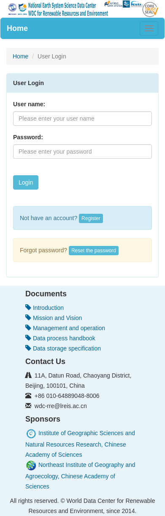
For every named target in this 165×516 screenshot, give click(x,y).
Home (17, 28)
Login (26, 182)
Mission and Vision (53, 318)
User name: (29, 104)
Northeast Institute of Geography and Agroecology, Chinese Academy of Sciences (80, 475)
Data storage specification (63, 348)
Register (90, 218)
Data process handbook (60, 338)
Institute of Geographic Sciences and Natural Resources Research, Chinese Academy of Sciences (80, 444)
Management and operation (65, 328)
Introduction (44, 307)
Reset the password (93, 251)
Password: (28, 137)
